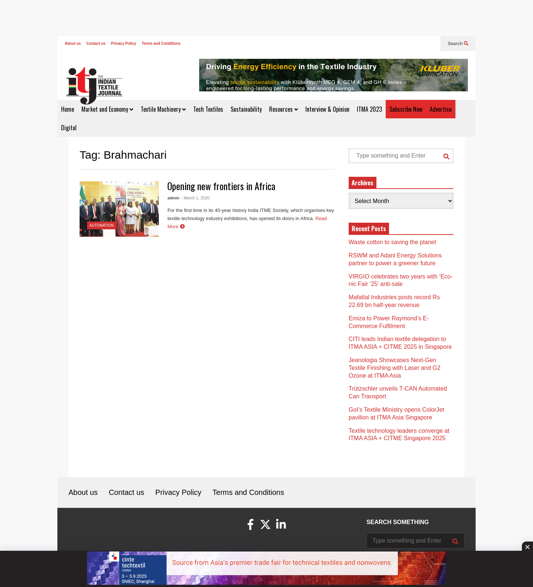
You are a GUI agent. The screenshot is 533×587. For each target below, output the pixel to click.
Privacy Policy (123, 43)
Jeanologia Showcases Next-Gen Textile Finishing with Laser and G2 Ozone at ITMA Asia (394, 368)
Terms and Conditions (161, 43)
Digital (69, 127)
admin (173, 198)
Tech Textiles (208, 109)
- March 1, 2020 (195, 198)
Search (458, 43)
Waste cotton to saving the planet (392, 242)
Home (67, 109)
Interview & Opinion (327, 109)
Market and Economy (107, 109)
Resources (283, 109)
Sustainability (246, 109)
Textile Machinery (163, 109)
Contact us (95, 43)
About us (73, 43)
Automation (102, 225)
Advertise (441, 109)
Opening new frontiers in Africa (221, 186)
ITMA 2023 (369, 109)
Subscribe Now (405, 109)
